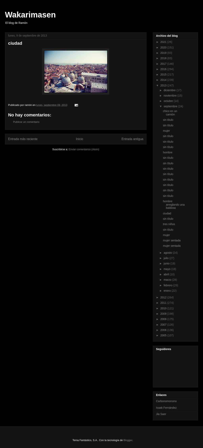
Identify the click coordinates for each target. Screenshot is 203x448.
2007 (163, 324)
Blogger (128, 440)
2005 (163, 335)
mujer (166, 130)
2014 (163, 79)
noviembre (170, 95)
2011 (163, 302)
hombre (167, 152)
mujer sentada (172, 240)
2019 (163, 52)
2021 (163, 42)
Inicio (79, 139)
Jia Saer (161, 414)
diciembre (170, 90)
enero (167, 290)
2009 (163, 313)
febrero (168, 285)
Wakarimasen (30, 14)
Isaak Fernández (166, 407)
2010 (163, 308)
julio (166, 258)
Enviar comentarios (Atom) (84, 149)
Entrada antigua (132, 139)
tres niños (169, 224)
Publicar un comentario (26, 121)
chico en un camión (170, 112)
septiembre (171, 106)
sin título (168, 119)
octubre (169, 101)
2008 (163, 319)
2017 (163, 63)
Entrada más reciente (22, 139)
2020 (163, 47)
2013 (163, 85)
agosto (168, 252)
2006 (163, 330)
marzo (168, 279)
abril (166, 274)
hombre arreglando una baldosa (174, 205)
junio (167, 263)
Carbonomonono (166, 401)
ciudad (167, 213)
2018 (163, 58)
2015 (163, 74)
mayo (167, 269)
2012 (163, 297)
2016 (163, 69)
